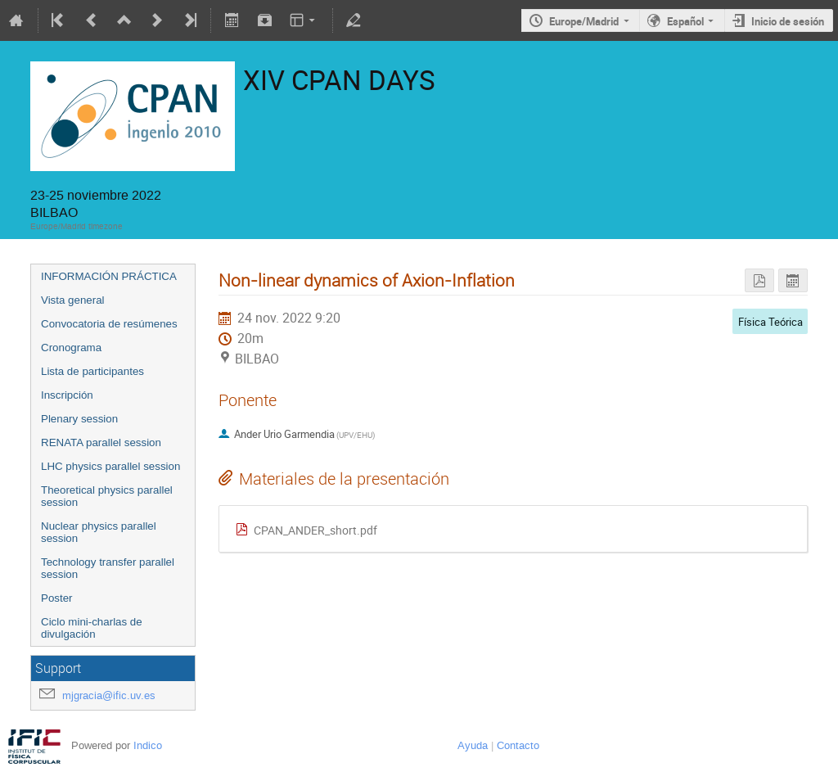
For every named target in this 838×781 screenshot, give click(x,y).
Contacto (518, 745)
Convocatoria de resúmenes (109, 324)
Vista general (73, 300)
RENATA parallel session (101, 442)
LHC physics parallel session (110, 466)
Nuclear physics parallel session (98, 532)
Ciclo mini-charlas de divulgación (91, 628)
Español (685, 21)
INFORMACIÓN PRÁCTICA (109, 276)
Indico (147, 745)
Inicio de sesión (787, 21)
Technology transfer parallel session (107, 568)
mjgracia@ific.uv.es (108, 695)
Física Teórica (770, 321)
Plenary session (79, 419)
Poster (57, 598)
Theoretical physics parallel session (107, 496)
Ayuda (472, 745)
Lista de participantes (92, 371)
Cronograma (71, 347)
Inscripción (67, 395)
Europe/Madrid (584, 21)
